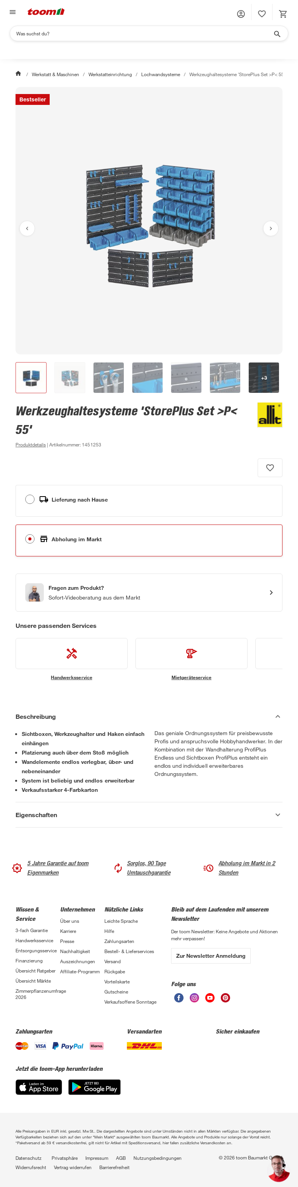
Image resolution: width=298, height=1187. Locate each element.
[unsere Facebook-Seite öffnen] (179, 1000)
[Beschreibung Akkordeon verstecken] (149, 716)
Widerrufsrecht (31, 1167)
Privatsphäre (65, 1158)
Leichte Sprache (121, 921)
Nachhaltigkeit (75, 951)
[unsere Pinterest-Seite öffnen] (225, 1000)
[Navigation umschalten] (11, 12)
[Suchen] (144, 33)
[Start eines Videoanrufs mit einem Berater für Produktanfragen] (149, 592)
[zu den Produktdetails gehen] (31, 444)
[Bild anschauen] (149, 220)
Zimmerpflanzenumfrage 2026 (38, 994)
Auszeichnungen (77, 961)
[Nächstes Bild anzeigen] (271, 228)
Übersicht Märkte (33, 981)
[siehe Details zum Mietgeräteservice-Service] (191, 659)
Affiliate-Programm (80, 971)
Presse (67, 941)
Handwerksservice (34, 940)
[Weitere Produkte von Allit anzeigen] (265, 426)
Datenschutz (29, 1158)
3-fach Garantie (32, 930)
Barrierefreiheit (114, 1167)
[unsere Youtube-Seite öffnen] (210, 1000)
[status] (262, 14)
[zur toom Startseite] (46, 12)
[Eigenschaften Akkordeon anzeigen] (149, 814)
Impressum (96, 1158)
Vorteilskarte (117, 981)
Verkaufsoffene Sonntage (130, 1002)
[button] (241, 14)
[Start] (19, 74)
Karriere (68, 931)
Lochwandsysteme (160, 74)
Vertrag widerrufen (73, 1167)
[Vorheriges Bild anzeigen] (27, 228)
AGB (121, 1158)
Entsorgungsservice (36, 950)
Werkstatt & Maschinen (55, 74)
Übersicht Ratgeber (35, 970)
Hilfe (109, 931)
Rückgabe (114, 971)
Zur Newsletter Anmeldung (211, 955)
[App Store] (39, 1092)
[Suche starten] (277, 33)
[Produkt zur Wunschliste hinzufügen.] (270, 468)
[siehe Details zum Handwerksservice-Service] (72, 659)
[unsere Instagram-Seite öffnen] (194, 1000)
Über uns (69, 921)
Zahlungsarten (119, 941)
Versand (112, 961)
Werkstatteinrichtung (110, 74)
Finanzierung (29, 960)
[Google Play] (94, 1092)
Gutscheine (116, 991)
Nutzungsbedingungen (157, 1158)
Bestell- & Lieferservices (129, 951)
